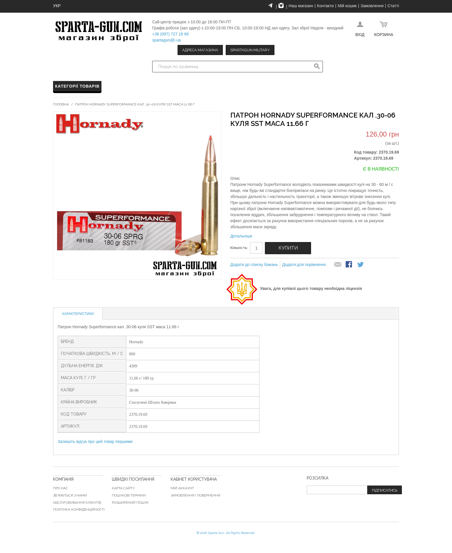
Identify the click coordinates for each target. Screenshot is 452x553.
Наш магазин (301, 5)
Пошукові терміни (129, 495)
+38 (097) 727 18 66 (170, 34)
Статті (393, 5)
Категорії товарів (77, 86)
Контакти (325, 5)
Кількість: (239, 248)
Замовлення (372, 5)
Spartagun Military (250, 50)
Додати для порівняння (304, 264)
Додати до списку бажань (254, 264)
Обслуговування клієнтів (77, 503)
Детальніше (241, 236)
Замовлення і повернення (195, 495)
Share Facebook (349, 265)
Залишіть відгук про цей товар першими (95, 441)
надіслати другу (338, 265)
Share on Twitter (361, 265)
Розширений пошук (130, 503)
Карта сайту (123, 488)
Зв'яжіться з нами (70, 495)
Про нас (60, 488)
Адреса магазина (200, 50)
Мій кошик (347, 5)
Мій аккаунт (182, 488)
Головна (61, 104)
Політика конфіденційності (79, 509)
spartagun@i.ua (166, 40)
